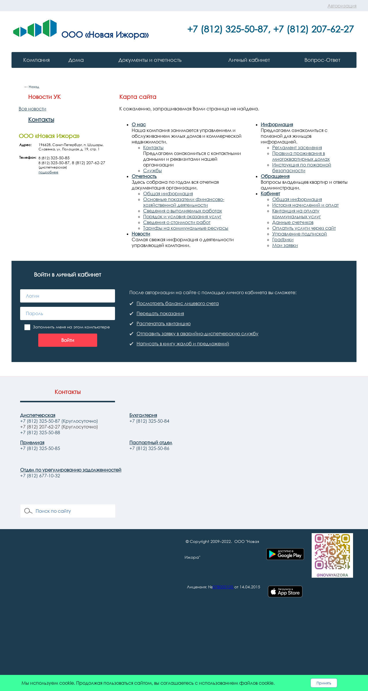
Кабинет (270, 193)
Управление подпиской (299, 234)
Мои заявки (285, 245)
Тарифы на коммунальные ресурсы (185, 228)
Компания (36, 60)
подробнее (48, 172)
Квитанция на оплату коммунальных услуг (296, 213)
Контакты (41, 119)
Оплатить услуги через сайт (304, 228)
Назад (34, 87)
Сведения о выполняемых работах (182, 211)
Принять (324, 683)
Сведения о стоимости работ (176, 222)
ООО (72, 34)
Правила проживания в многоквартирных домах (301, 156)
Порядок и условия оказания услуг (182, 216)
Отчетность (144, 176)
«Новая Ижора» (116, 34)
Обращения (275, 176)
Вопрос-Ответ (322, 60)
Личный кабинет (249, 60)
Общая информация (168, 193)
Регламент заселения (297, 147)
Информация (277, 124)
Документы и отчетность (149, 60)
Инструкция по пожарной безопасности (301, 167)
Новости (141, 234)
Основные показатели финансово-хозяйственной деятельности (183, 202)
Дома (76, 60)
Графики (283, 239)
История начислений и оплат (305, 205)
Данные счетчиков (292, 222)
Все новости (32, 109)
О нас (139, 124)
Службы (152, 170)
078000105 (222, 586)
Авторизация (341, 6)
